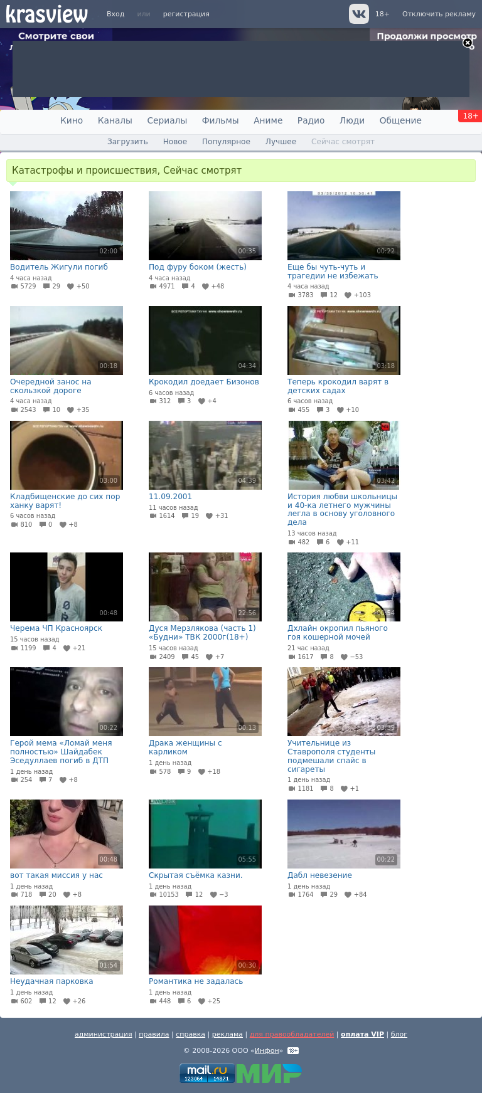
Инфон (267, 1051)
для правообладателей (292, 1034)
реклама (227, 1034)
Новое (175, 141)
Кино (71, 120)
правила (154, 1034)
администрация (103, 1034)
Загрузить (127, 141)
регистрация (186, 14)
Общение (401, 120)
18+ (382, 14)
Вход (115, 14)
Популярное (226, 141)
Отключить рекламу (439, 14)
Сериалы (167, 120)
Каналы (115, 120)
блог (399, 1034)
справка (190, 1034)
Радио (311, 120)
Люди (352, 120)
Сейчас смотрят (343, 141)
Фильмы (220, 120)
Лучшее (280, 141)
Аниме (268, 120)
